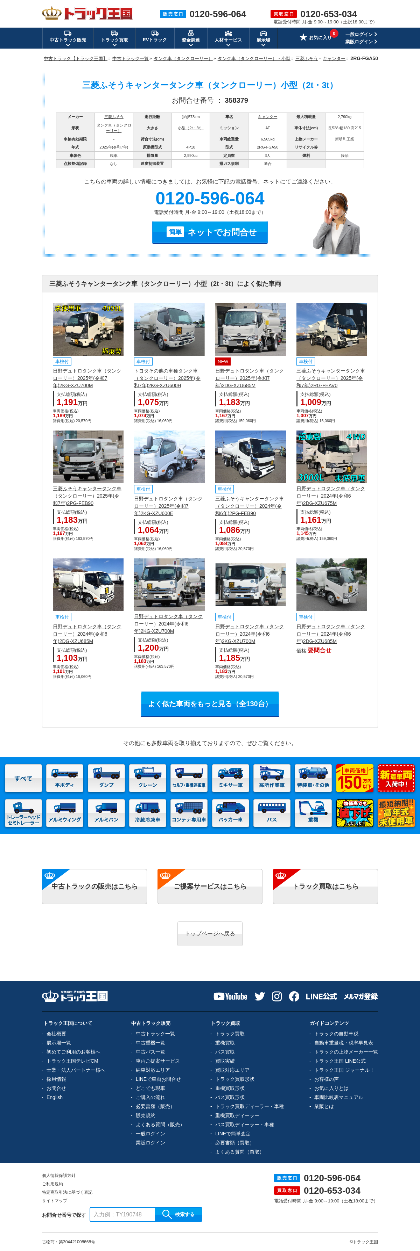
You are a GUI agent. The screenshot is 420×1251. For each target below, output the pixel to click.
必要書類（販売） (155, 1106)
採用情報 (56, 1079)
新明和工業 (344, 139)
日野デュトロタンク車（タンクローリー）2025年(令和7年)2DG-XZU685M (249, 378)
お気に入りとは (331, 1088)
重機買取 (225, 1043)
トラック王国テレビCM (72, 1061)
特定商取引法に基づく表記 (67, 1192)
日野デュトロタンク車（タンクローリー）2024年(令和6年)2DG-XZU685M (87, 634)
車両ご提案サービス (158, 1061)
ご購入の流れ (150, 1097)
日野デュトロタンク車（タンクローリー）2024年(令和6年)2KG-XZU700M (168, 624)
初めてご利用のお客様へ (73, 1052)
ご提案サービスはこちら (210, 886)
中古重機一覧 (150, 1043)
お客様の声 (326, 1079)
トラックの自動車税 (336, 1033)
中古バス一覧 (150, 1052)
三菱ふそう (114, 117)
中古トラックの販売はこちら (94, 886)
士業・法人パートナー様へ (76, 1070)
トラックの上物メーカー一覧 (346, 1052)
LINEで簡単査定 (233, 1133)
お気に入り (316, 38)
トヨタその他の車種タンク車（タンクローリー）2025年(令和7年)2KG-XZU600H (167, 378)
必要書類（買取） (234, 1142)
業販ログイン (359, 41)
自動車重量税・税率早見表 (343, 1043)
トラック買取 (230, 1033)
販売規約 (145, 1115)
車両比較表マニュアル (338, 1097)
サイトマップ (54, 1200)
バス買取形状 (230, 1097)
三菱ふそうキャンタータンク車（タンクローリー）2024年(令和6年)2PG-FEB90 (249, 506)
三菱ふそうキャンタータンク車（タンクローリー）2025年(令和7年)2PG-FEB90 (87, 496)
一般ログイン (359, 34)
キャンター (267, 117)
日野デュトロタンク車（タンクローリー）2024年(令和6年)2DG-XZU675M (330, 496)
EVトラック (155, 36)
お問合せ (56, 1088)
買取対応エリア (232, 1070)
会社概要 (56, 1033)
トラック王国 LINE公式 (340, 1061)
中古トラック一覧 (155, 1033)
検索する (178, 1214)
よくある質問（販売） (160, 1124)
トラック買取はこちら (325, 886)
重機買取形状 (230, 1088)
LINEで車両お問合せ (158, 1079)
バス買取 (225, 1052)
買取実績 (225, 1061)
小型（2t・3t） (190, 128)
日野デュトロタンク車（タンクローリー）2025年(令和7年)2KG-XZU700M (87, 378)
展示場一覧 (59, 1043)
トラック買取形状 (234, 1079)
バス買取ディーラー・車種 (244, 1124)
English (55, 1097)
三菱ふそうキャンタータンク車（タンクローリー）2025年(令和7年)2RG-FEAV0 (330, 378)
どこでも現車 (150, 1088)
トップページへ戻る (210, 934)
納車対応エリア (153, 1070)
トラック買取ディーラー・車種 (249, 1106)
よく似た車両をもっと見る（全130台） (210, 704)
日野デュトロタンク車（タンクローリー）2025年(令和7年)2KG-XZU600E (168, 506)
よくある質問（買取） (239, 1152)
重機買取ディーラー (237, 1115)
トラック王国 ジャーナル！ (344, 1070)
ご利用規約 (52, 1183)
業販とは (324, 1106)
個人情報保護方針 (59, 1175)
